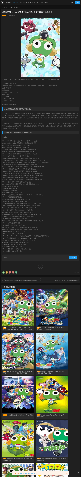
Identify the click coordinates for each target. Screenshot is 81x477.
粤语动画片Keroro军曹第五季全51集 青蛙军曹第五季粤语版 (40, 416)
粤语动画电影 (7, 290)
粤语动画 (15, 2)
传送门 (15, 104)
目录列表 (28, 2)
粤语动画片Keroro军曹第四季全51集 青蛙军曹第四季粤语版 (66, 416)
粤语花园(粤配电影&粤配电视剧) (28, 473)
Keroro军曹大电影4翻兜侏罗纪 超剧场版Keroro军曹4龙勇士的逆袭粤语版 (40, 328)
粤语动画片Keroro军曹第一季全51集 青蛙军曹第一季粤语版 (40, 460)
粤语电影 (22, 2)
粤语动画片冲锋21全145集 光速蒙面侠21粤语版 (67, 280)
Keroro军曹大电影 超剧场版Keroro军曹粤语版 (40, 372)
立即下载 (73, 257)
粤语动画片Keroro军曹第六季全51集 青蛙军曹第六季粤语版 (14, 416)
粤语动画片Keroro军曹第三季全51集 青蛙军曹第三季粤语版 (14, 460)
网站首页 (8, 2)
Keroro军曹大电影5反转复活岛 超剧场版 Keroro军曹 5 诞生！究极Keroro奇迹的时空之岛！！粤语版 (14, 328)
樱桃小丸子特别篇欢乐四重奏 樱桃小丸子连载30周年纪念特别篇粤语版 (19, 280)
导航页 (36, 2)
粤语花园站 (44, 2)
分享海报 (76, 272)
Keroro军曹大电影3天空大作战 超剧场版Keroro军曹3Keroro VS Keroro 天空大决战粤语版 (66, 328)
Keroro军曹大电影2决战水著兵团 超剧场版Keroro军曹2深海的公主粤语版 (14, 372)
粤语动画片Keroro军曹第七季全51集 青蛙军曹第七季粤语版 (66, 372)
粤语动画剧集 (12, 15)
